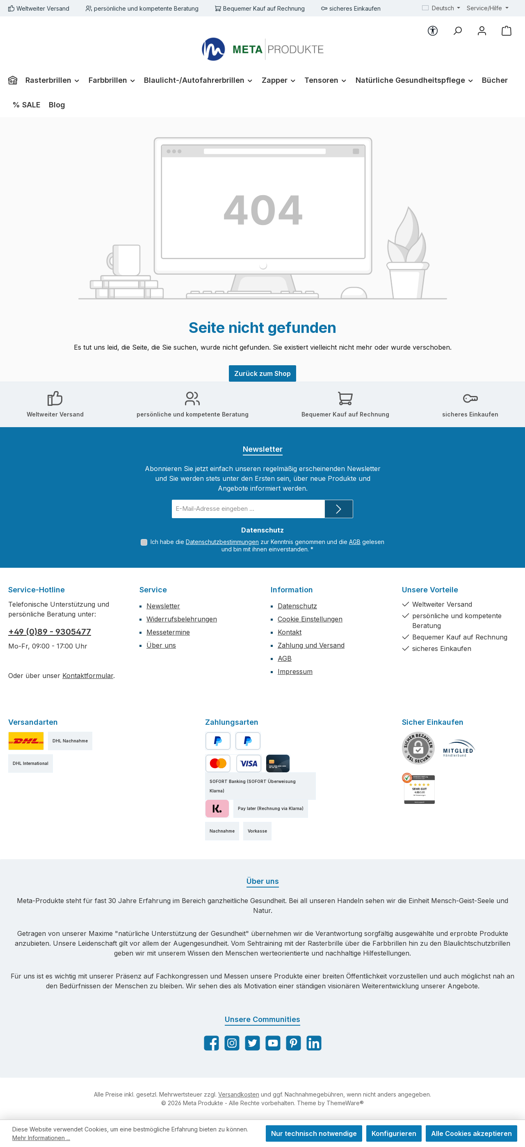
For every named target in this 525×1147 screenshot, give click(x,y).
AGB (355, 541)
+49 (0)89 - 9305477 (49, 632)
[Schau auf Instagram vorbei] (232, 1043)
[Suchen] (457, 31)
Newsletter (163, 606)
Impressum (295, 671)
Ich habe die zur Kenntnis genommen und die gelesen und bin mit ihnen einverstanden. (267, 545)
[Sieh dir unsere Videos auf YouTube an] (273, 1043)
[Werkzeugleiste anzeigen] (432, 31)
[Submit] (338, 509)
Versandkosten (238, 1094)
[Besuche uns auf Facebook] (211, 1043)
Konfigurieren (394, 1133)
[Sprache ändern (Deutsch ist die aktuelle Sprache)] (441, 8)
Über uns (161, 645)
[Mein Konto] (482, 31)
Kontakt (289, 632)
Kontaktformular (87, 675)
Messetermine (168, 632)
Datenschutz (297, 606)
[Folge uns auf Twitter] (252, 1043)
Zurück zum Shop (262, 373)
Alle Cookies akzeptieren (471, 1133)
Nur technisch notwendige (314, 1133)
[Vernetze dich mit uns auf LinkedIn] (314, 1043)
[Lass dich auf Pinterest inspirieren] (293, 1043)
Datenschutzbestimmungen (222, 541)
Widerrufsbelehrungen (181, 619)
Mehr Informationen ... (41, 1137)
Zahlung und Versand (311, 645)
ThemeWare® (345, 1102)
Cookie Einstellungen (310, 619)
